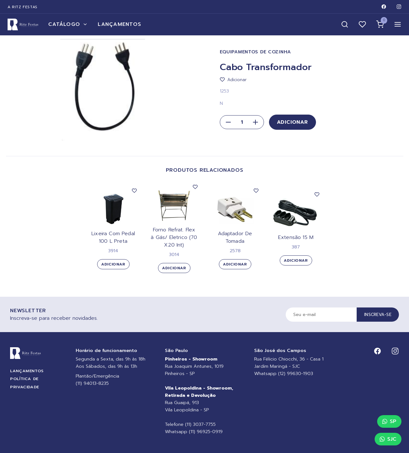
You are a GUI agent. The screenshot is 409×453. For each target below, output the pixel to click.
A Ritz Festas (23, 7)
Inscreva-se (377, 314)
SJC (388, 439)
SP (389, 421)
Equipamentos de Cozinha (255, 52)
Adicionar (292, 122)
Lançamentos (119, 24)
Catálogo (68, 24)
